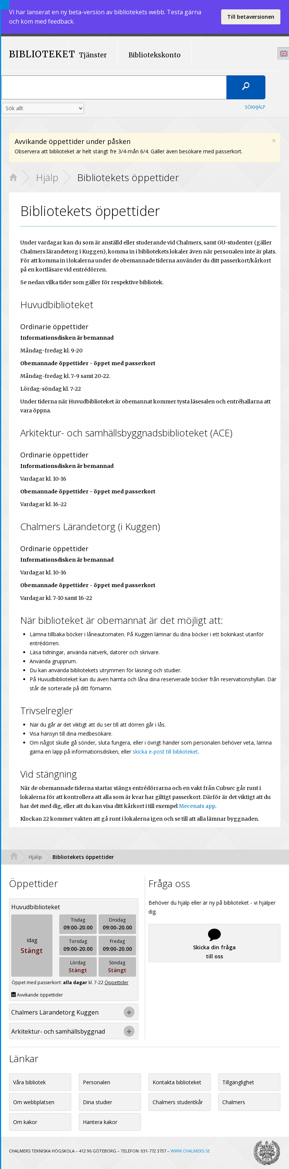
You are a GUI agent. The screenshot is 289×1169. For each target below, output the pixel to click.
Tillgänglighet (238, 1082)
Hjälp (47, 177)
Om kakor (25, 1122)
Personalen (96, 1082)
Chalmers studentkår (178, 1102)
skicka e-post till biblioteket (165, 751)
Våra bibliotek (29, 1082)
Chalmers (233, 1102)
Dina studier (97, 1102)
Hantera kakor (100, 1122)
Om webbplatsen (33, 1102)
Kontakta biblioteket (177, 1082)
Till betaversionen (250, 16)
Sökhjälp (255, 107)
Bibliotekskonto (155, 55)
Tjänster (93, 55)
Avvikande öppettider (37, 995)
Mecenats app (197, 806)
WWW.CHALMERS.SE (190, 1151)
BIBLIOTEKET (35, 54)
